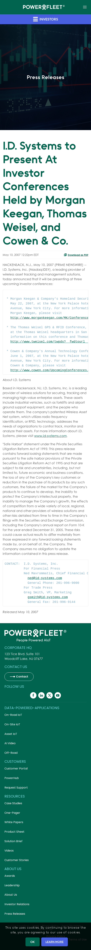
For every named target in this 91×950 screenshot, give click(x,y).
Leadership (12, 885)
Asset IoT (10, 734)
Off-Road (11, 753)
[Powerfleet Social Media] (33, 695)
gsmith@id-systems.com (48, 597)
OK (32, 942)
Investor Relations (16, 904)
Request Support (16, 788)
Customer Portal (16, 768)
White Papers (13, 822)
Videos (9, 851)
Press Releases (14, 914)
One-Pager (12, 813)
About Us (10, 895)
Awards (9, 876)
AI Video (10, 743)
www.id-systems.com (50, 436)
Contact (22, 677)
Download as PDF (76, 254)
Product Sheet (14, 832)
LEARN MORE (55, 941)
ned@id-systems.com (45, 578)
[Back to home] (44, 7)
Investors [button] (45, 19)
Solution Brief (13, 841)
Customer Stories (16, 860)
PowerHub (11, 778)
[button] (85, 7)
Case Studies (13, 803)
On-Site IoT (12, 724)
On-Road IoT (13, 715)
